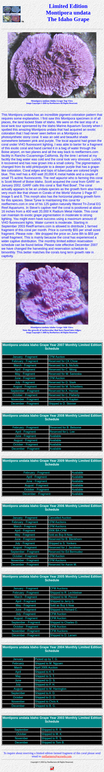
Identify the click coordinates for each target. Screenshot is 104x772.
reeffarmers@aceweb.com (57, 756)
